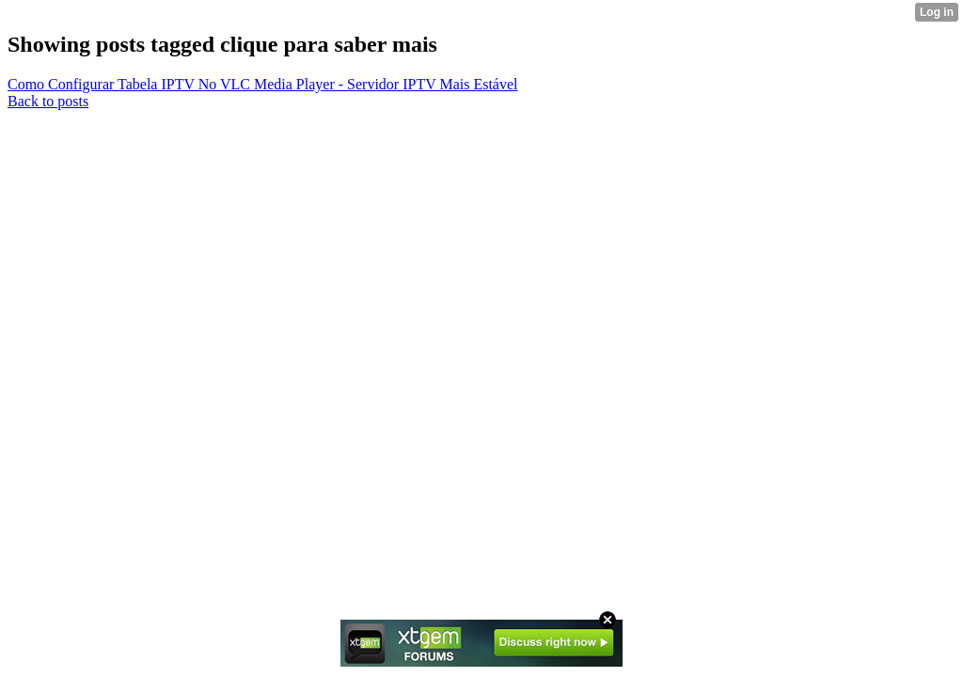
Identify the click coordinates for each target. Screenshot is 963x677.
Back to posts (48, 101)
